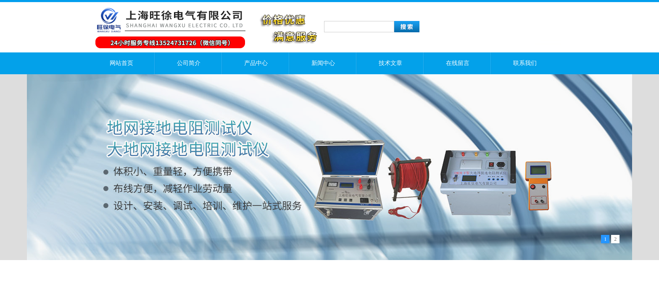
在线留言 (457, 63)
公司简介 (188, 63)
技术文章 (390, 63)
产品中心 (256, 63)
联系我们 (525, 63)
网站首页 (121, 63)
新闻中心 (323, 63)
